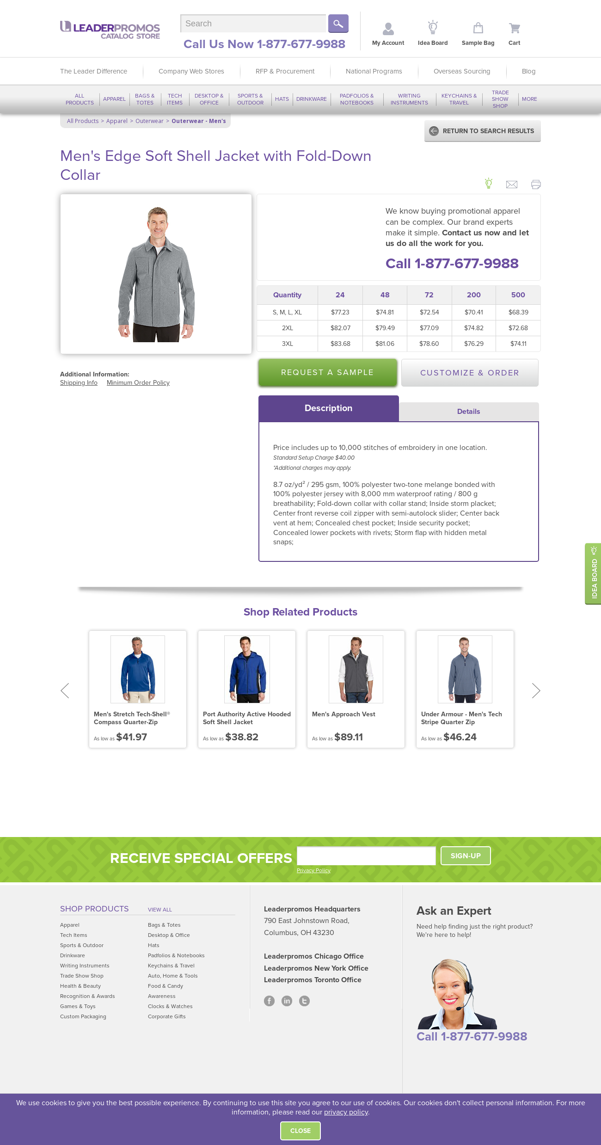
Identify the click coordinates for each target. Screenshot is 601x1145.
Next (536, 690)
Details (468, 411)
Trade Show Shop (500, 99)
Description (329, 408)
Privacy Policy (314, 870)
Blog (529, 71)
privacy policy (346, 1112)
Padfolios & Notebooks (357, 98)
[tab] (328, 408)
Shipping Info (79, 383)
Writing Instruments (409, 98)
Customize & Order (470, 373)
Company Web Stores (191, 71)
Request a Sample (327, 372)
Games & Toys (78, 1006)
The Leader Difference (93, 71)
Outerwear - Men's (199, 121)
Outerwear (149, 121)
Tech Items (175, 98)
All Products (80, 98)
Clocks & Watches (170, 1006)
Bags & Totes (145, 98)
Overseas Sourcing (462, 71)
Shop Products (94, 909)
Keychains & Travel (459, 98)
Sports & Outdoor (250, 98)
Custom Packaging (83, 1016)
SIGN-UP (466, 856)
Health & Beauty (80, 986)
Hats (282, 99)
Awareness (162, 996)
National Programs (374, 71)
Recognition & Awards (87, 996)
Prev (64, 690)
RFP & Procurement (285, 71)
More (529, 99)
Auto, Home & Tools (173, 976)
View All (160, 909)
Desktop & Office (209, 98)
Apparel (114, 99)
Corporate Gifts (167, 1016)
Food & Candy (165, 986)
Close (300, 1131)
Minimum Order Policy (138, 383)
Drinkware (311, 99)
